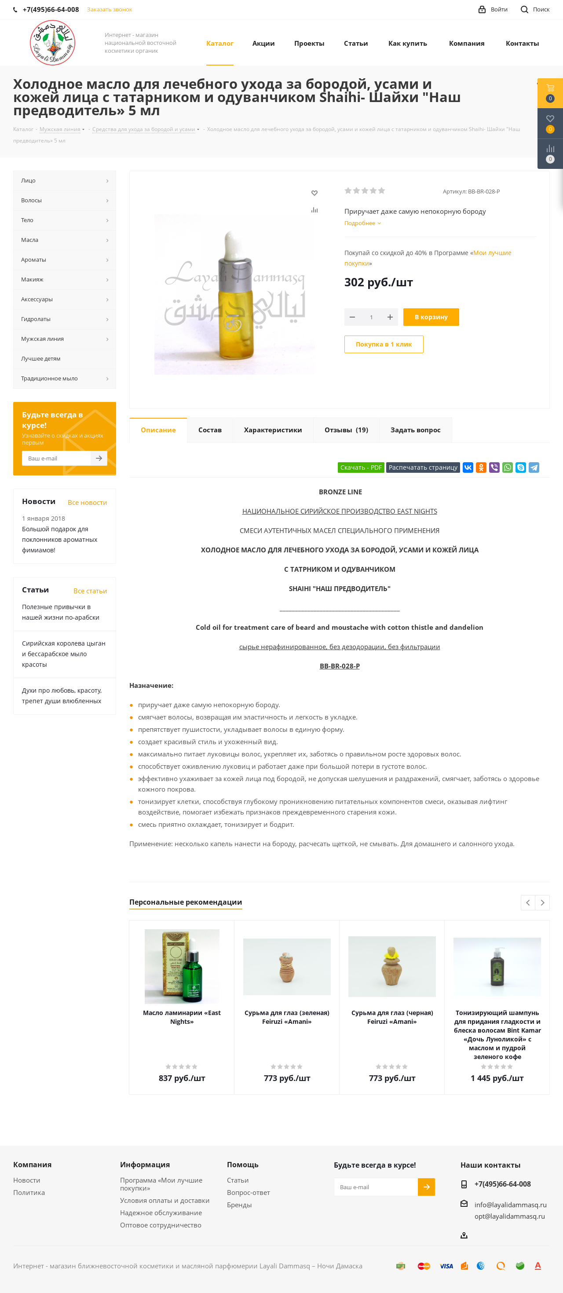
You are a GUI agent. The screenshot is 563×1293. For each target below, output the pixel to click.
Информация (145, 1164)
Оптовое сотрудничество (160, 1224)
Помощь (243, 1164)
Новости (26, 1180)
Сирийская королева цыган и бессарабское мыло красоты (64, 653)
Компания (32, 1164)
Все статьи (90, 590)
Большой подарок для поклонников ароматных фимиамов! (59, 539)
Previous (528, 903)
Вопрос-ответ (248, 1192)
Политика (29, 1192)
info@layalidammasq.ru (511, 1204)
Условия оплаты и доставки (165, 1200)
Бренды (239, 1204)
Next (542, 903)
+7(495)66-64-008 (503, 1184)
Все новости (87, 502)
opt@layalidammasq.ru (510, 1216)
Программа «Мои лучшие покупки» (161, 1184)
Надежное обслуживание (161, 1212)
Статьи (238, 1180)
